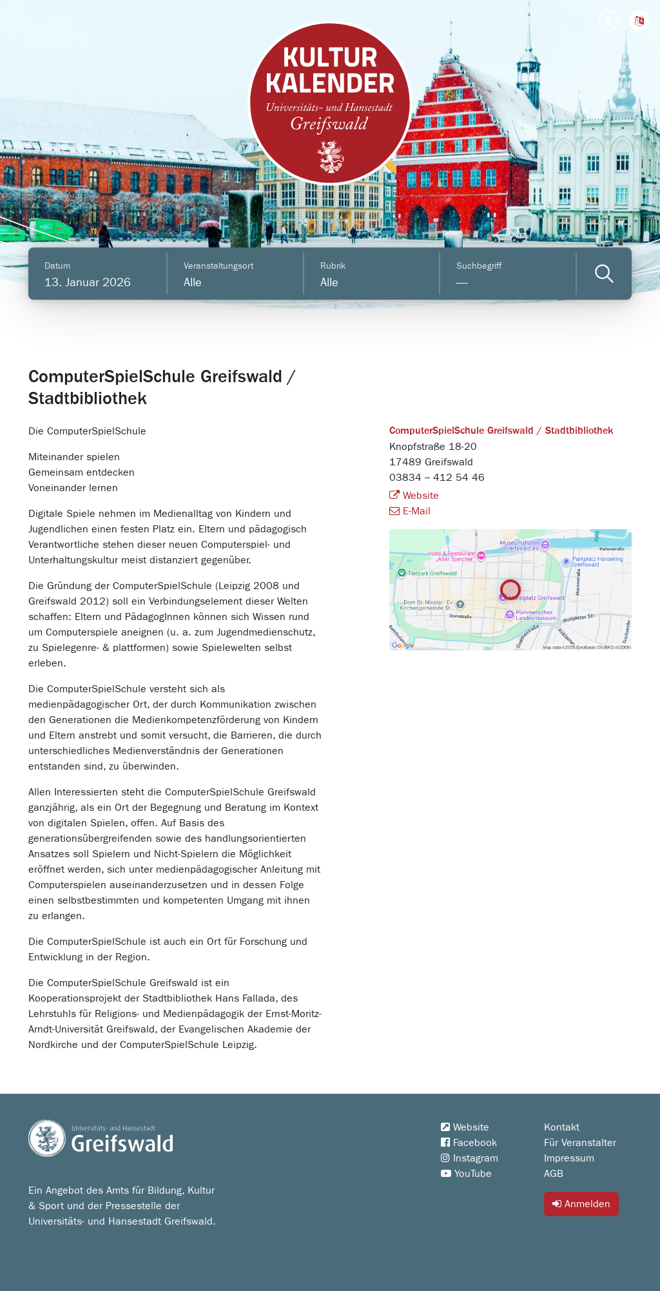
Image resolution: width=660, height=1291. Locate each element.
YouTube (466, 1174)
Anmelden (581, 1203)
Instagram (469, 1158)
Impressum (569, 1158)
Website (414, 495)
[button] (639, 20)
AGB (553, 1174)
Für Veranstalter (580, 1143)
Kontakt (561, 1127)
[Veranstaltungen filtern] (604, 274)
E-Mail (410, 511)
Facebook (469, 1143)
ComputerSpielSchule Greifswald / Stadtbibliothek (501, 431)
